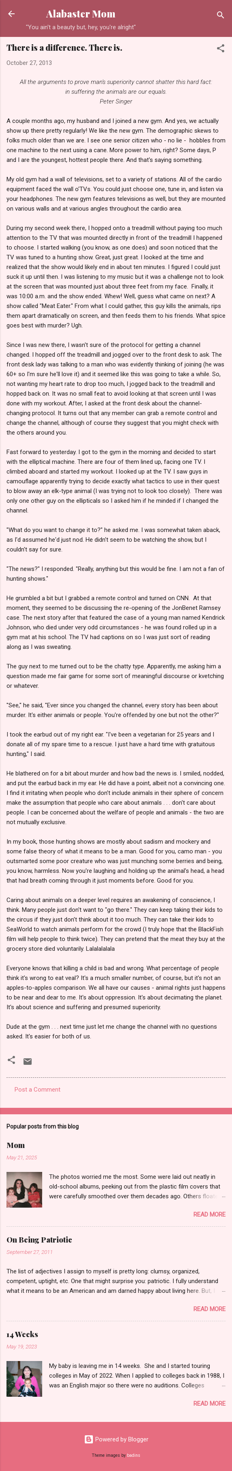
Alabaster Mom (81, 13)
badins (133, 1455)
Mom (15, 1145)
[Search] (221, 16)
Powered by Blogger (116, 1439)
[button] (221, 49)
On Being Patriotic (39, 1240)
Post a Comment (37, 1089)
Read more (209, 1214)
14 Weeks (22, 1334)
